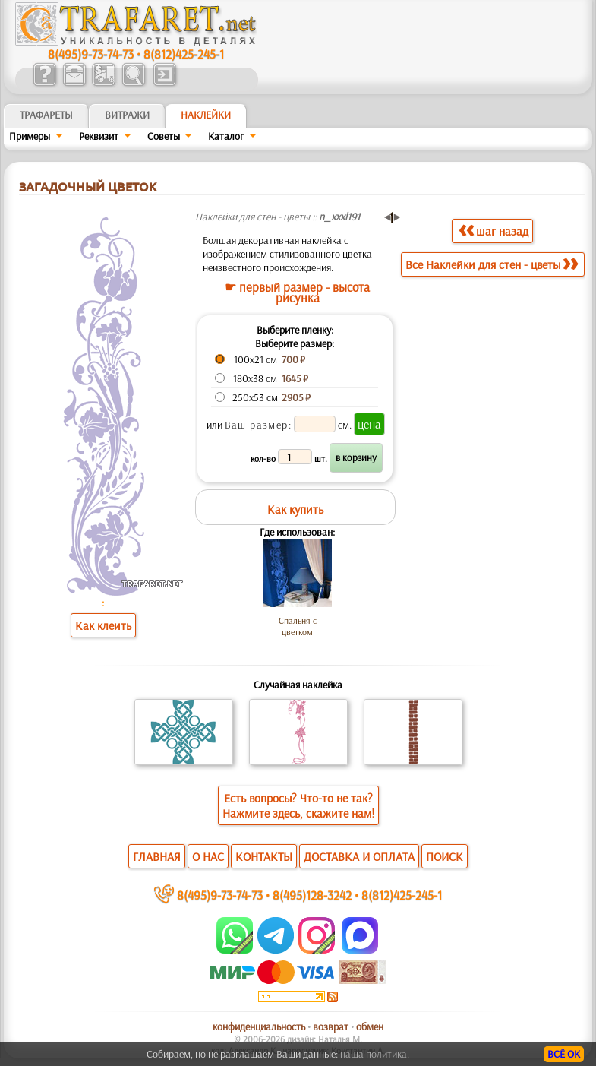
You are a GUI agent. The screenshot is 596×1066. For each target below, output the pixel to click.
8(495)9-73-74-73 (91, 54)
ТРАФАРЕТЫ (46, 115)
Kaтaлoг (226, 136)
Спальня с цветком (298, 626)
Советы (163, 136)
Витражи (127, 115)
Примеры (29, 136)
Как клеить (103, 625)
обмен (369, 1026)
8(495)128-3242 (312, 895)
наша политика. (374, 1054)
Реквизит (98, 136)
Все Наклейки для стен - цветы (491, 264)
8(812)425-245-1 (183, 54)
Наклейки (206, 115)
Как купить (295, 509)
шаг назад (493, 230)
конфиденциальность (259, 1026)
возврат (330, 1026)
